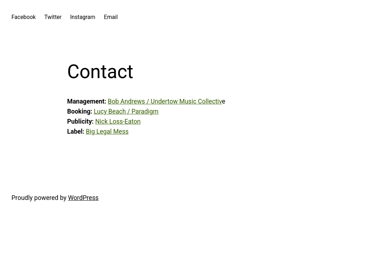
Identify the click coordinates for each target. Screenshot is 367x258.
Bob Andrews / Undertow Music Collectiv (165, 101)
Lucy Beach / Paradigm (126, 111)
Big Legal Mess (107, 131)
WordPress (83, 197)
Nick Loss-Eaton (118, 121)
